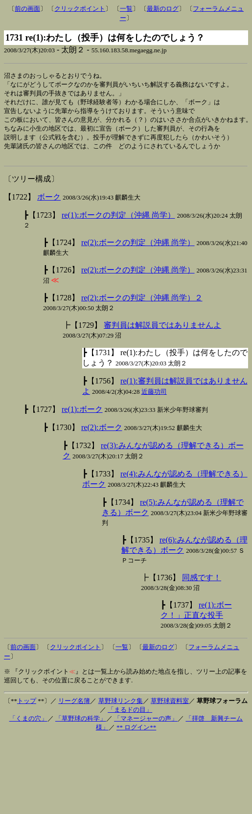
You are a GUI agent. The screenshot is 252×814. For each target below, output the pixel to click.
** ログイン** (136, 733)
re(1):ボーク (82, 415)
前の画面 (27, 8)
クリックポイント (79, 8)
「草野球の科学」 (80, 724)
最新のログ (163, 8)
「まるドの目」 (130, 715)
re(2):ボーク (101, 433)
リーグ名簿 (74, 706)
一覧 (126, 8)
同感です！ (201, 583)
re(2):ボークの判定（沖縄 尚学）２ (142, 303)
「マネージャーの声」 (146, 724)
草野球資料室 (170, 706)
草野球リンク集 (120, 706)
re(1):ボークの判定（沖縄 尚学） (118, 221)
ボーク (49, 203)
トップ (26, 706)
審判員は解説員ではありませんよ (162, 331)
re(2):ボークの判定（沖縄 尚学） (138, 248)
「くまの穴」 (28, 724)
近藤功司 (154, 397)
